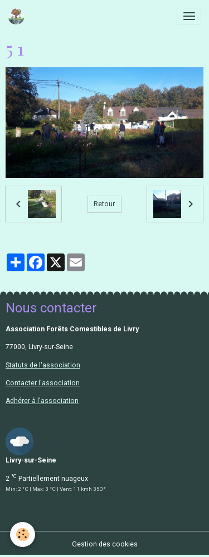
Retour (104, 204)
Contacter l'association (43, 383)
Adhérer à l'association (42, 401)
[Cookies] (22, 534)
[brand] (18, 16)
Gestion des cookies (105, 544)
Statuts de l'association (43, 365)
